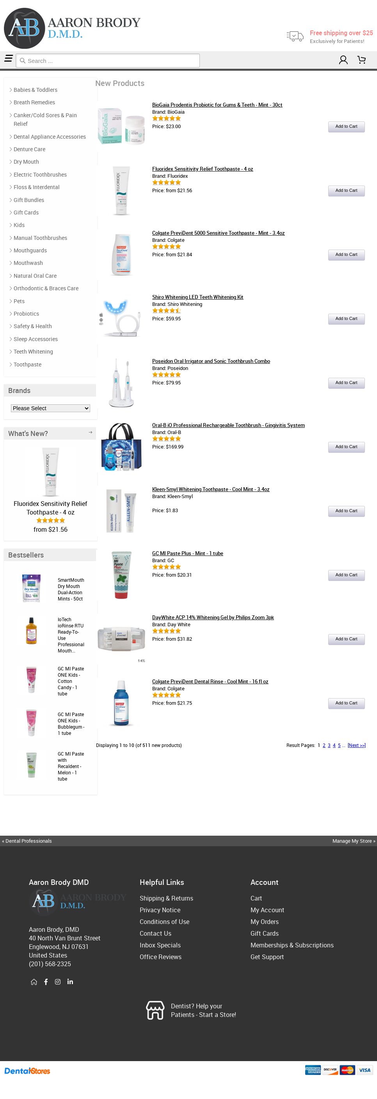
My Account (268, 910)
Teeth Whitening (33, 351)
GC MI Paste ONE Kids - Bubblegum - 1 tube (71, 723)
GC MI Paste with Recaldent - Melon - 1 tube (71, 766)
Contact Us (155, 933)
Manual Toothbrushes (40, 237)
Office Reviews (160, 956)
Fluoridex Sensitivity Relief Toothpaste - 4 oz (50, 507)
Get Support (267, 956)
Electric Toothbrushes (40, 174)
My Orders (265, 921)
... (343, 745)
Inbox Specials (160, 945)
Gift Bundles (29, 200)
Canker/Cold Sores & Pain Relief (45, 119)
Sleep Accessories (36, 339)
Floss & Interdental (37, 187)
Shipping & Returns (166, 898)
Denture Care (29, 149)
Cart (256, 898)
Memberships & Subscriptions (292, 945)
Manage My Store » (355, 840)
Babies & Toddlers (35, 89)
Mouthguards (30, 250)
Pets (19, 301)
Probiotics (26, 313)
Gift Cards (26, 212)
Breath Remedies (34, 102)
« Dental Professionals (27, 840)
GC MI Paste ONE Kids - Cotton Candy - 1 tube (71, 681)
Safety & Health (33, 326)
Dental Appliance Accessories (50, 136)
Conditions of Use (164, 921)
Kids (19, 225)
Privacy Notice (160, 910)
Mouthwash (28, 262)
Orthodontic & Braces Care (46, 288)
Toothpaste (27, 364)
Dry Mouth (26, 161)
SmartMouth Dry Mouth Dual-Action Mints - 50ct (71, 589)
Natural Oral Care (35, 275)
